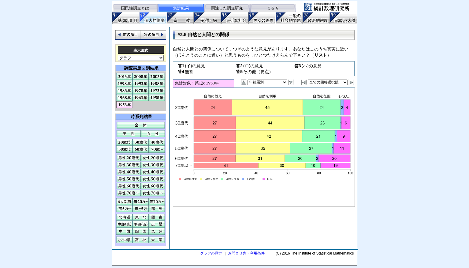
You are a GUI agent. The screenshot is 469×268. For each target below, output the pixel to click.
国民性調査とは (135, 8)
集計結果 (181, 8)
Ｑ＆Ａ (273, 8)
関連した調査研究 (227, 8)
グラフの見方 (211, 253)
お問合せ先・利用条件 (246, 253)
